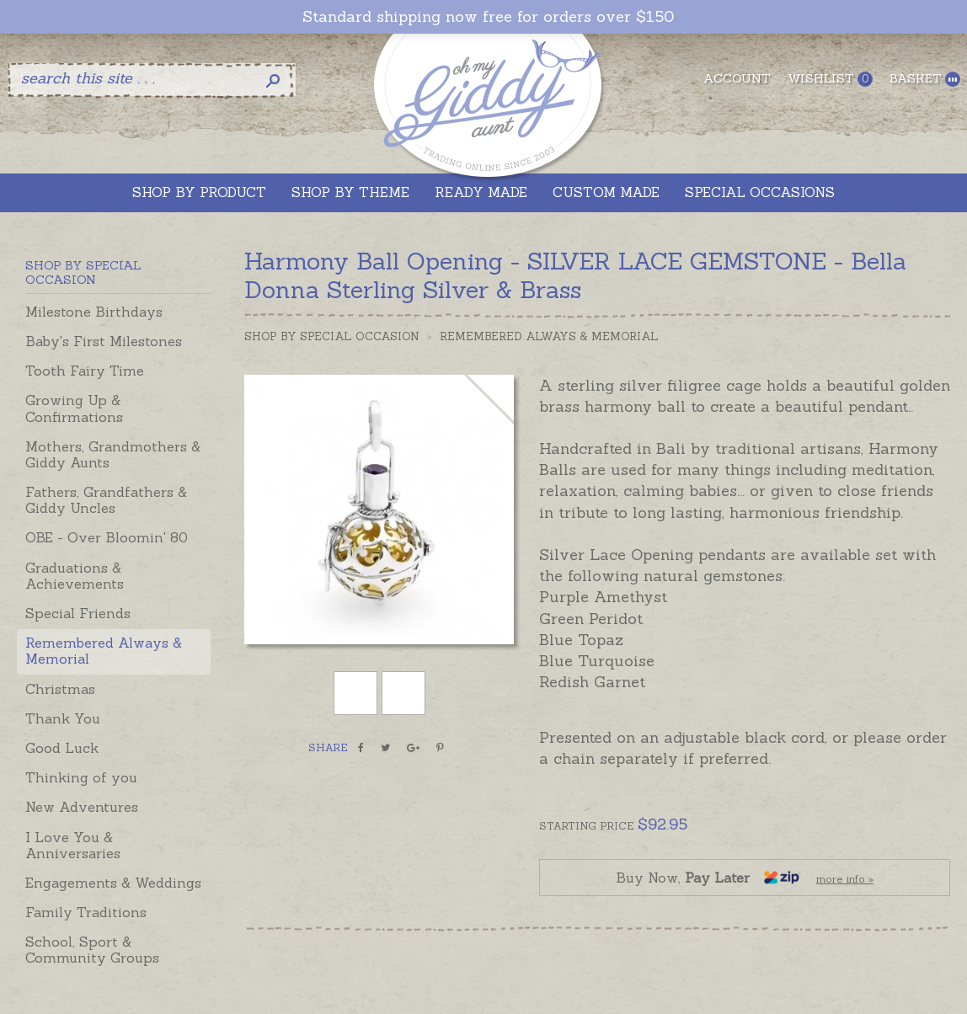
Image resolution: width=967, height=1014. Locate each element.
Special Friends (78, 613)
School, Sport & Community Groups (92, 949)
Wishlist (830, 79)
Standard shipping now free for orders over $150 (488, 17)
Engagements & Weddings (113, 882)
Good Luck (62, 747)
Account (737, 78)
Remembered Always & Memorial (103, 650)
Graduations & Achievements (74, 575)
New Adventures (81, 806)
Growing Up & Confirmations (74, 408)
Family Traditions (86, 912)
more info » (845, 879)
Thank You (62, 718)
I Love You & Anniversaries (72, 845)
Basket (925, 79)
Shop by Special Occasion (331, 336)
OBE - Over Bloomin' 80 (106, 537)
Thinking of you (81, 777)
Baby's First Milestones (103, 341)
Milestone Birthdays (94, 311)
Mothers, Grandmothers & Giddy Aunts (112, 454)
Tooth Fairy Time (84, 370)
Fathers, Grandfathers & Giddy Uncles (106, 499)
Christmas (60, 688)
